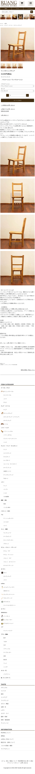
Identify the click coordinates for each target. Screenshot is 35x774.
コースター (6, 522)
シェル (5, 493)
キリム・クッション (8, 554)
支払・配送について (11, 761)
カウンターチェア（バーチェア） (11, 416)
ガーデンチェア (7, 420)
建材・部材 (4, 716)
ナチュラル (4, 687)
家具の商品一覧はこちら (28, 370)
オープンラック (7, 467)
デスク (5, 402)
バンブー (5, 489)
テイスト (29, 8)
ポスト (5, 572)
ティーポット (6, 616)
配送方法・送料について (8, 742)
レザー (3, 710)
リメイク (3, 690)
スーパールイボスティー (9, 605)
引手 (4, 645)
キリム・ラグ (6, 551)
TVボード (5, 478)
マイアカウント (5, 749)
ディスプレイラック (8, 474)
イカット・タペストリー (9, 561)
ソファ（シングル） (8, 431)
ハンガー (5, 667)
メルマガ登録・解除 (6, 745)
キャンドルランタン (8, 540)
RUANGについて (6, 732)
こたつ (5, 398)
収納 (4, 503)
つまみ (5, 641)
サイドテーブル (7, 395)
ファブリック (4, 700)
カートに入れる (17, 100)
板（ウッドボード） (6, 677)
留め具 (5, 659)
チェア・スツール (8, 25)
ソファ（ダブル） (7, 435)
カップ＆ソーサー (7, 619)
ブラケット (6, 543)
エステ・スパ (4, 713)
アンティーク (4, 723)
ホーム (1, 23)
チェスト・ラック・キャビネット (9, 445)
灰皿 (4, 656)
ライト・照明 (4, 529)
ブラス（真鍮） (5, 634)
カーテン (3, 609)
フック (5, 663)
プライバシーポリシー (13, 763)
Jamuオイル (6, 590)
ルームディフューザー (8, 587)
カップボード (6, 460)
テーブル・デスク (5, 387)
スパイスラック (7, 453)
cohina (2, 583)
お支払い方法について (7, 739)
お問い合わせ (24, 763)
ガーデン (3, 569)
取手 (4, 638)
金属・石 (3, 707)
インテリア (4, 697)
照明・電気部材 (5, 720)
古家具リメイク (7, 471)
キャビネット (6, 456)
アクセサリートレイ (8, 623)
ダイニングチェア (18, 25)
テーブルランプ (7, 536)
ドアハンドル (6, 648)
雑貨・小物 (3, 500)
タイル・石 (3, 670)
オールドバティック (8, 565)
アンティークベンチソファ (10, 438)
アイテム (17, 8)
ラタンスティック (7, 598)
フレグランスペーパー (8, 594)
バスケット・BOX (5, 511)
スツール (5, 424)
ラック (5, 449)
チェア (5, 409)
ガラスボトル (6, 601)
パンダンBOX (6, 507)
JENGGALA (4, 612)
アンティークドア (7, 630)
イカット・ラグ (7, 558)
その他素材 (6, 496)
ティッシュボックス (8, 518)
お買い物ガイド (5, 115)
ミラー (2, 482)
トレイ (5, 525)
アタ (2, 514)
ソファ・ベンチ (5, 427)
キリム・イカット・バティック (8, 547)
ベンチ (5, 442)
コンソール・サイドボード (10, 464)
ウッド (5, 485)
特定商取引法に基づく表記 (25, 761)
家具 (6, 23)
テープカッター (7, 652)
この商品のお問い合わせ (8, 105)
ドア (2, 627)
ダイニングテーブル (8, 391)
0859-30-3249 (5, 111)
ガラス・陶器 (4, 703)
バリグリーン (6, 674)
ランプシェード (7, 532)
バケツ (5, 580)
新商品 (6, 8)
